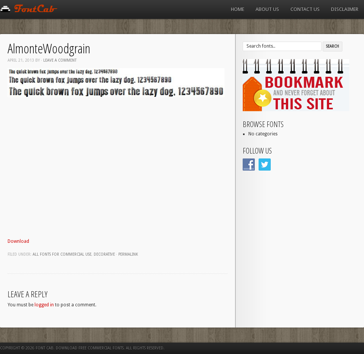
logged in (44, 304)
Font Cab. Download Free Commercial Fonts (80, 348)
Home (237, 9)
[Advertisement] (71, 172)
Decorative (104, 254)
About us (267, 9)
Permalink (128, 254)
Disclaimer (344, 9)
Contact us (305, 9)
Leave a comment (60, 60)
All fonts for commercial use (62, 254)
